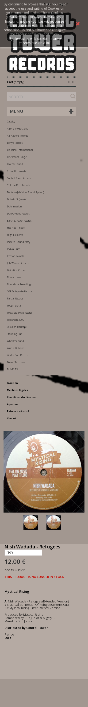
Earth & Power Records (19, 220)
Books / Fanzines (16, 362)
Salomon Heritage (17, 326)
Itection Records (15, 256)
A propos (12, 404)
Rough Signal (14, 305)
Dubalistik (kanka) (17, 199)
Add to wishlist (14, 570)
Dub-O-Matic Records (18, 213)
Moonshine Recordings (19, 284)
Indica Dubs (13, 249)
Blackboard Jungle (17, 157)
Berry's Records (15, 142)
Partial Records (15, 298)
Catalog (11, 121)
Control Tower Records (19, 178)
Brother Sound (15, 164)
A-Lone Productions (17, 128)
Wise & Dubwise (15, 348)
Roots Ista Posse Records (19, 312)
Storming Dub (14, 334)
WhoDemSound (15, 341)
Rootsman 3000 (15, 319)
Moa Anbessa (14, 277)
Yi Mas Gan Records (17, 355)
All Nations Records (17, 135)
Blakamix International (20, 150)
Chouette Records (16, 171)
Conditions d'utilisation (21, 397)
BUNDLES (12, 369)
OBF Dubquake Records (19, 291)
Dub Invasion (14, 206)
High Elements (15, 234)
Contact (11, 418)
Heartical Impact (16, 227)
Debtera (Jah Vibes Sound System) (25, 192)
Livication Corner (16, 270)
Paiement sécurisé (18, 411)
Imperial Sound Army (18, 242)
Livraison (12, 383)
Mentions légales (17, 390)
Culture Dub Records (18, 185)
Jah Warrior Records (17, 263)
